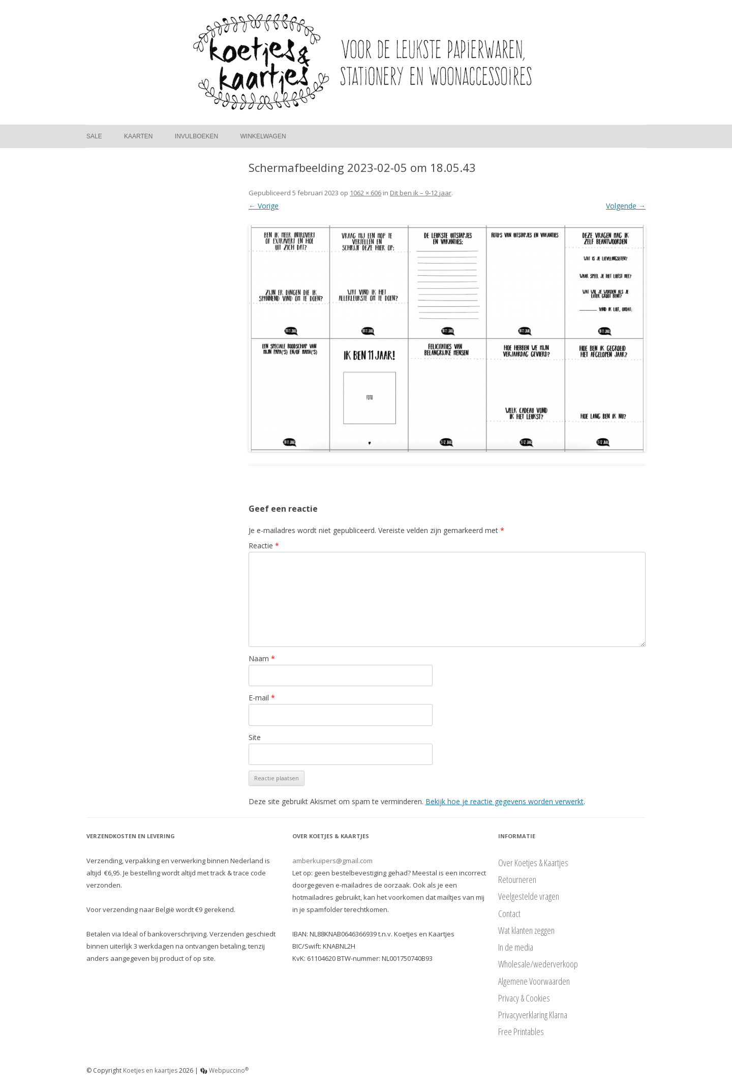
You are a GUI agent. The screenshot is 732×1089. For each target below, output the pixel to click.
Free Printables (521, 1031)
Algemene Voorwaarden (534, 981)
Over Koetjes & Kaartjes (533, 863)
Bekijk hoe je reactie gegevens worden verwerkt (504, 801)
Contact (509, 913)
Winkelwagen (263, 136)
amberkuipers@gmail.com (332, 860)
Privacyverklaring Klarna (532, 1015)
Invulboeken (196, 136)
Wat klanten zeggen (526, 930)
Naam (262, 658)
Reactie (264, 545)
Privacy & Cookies (524, 998)
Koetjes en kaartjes (150, 1070)
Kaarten (138, 136)
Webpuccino (224, 1070)
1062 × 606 (365, 192)
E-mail (262, 697)
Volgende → (626, 206)
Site (255, 737)
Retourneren (517, 879)
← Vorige (264, 206)
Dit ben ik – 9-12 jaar (420, 192)
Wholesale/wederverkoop (538, 964)
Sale (94, 136)
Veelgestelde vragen (528, 896)
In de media (515, 947)
